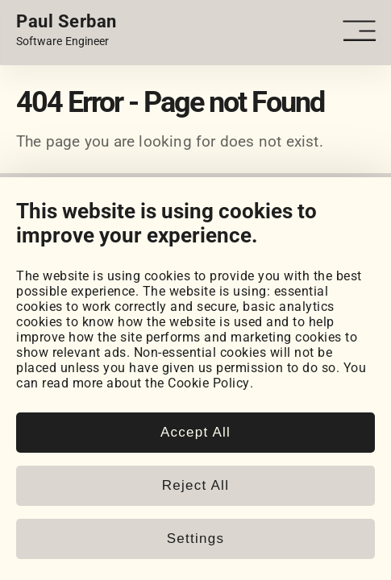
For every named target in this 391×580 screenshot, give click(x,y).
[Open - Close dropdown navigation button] (359, 31)
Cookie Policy (209, 383)
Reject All (195, 485)
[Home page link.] (66, 30)
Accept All (195, 432)
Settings (195, 538)
